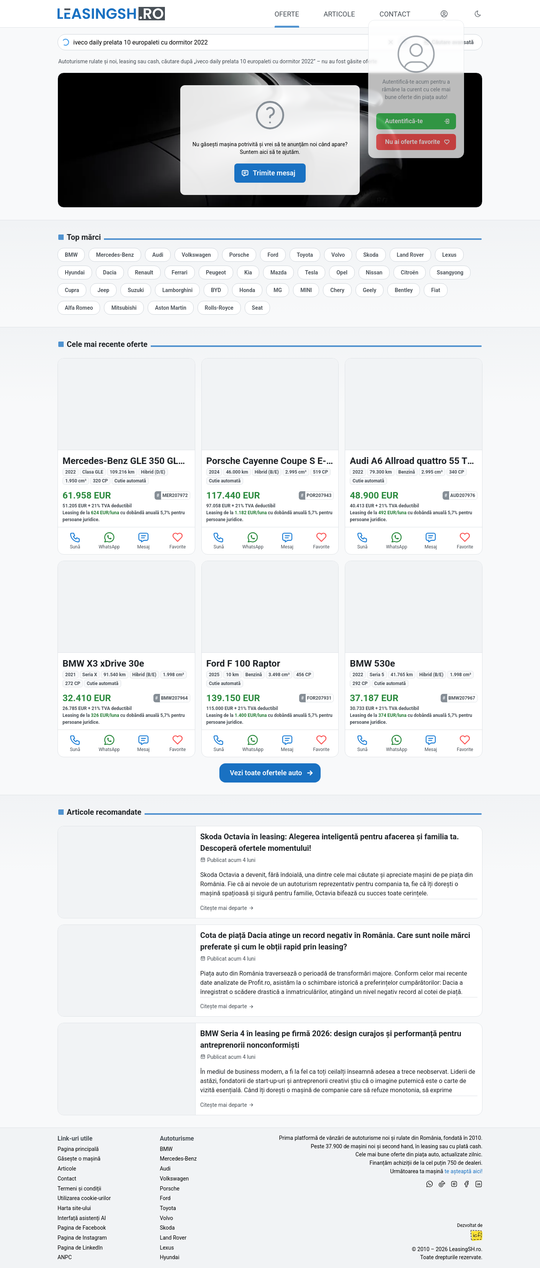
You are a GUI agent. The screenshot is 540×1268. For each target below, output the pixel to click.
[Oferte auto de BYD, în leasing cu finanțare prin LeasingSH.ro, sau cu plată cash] (216, 290)
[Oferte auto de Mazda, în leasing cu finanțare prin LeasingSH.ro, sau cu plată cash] (278, 272)
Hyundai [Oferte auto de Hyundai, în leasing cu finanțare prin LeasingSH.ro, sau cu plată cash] (169, 1257)
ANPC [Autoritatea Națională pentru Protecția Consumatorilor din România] (65, 1257)
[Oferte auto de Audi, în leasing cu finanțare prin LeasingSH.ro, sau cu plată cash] (158, 255)
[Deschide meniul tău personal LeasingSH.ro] (444, 13)
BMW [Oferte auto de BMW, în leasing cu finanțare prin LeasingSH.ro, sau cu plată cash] (166, 1149)
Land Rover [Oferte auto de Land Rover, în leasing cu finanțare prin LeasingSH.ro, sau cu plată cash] (173, 1238)
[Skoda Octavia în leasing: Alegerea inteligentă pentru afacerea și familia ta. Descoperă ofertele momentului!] (270, 872)
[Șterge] (390, 42)
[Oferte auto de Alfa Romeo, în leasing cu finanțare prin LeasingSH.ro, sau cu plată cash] (79, 308)
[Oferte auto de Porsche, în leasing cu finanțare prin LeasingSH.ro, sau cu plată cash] (239, 255)
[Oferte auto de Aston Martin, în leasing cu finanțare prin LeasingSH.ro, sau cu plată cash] (171, 308)
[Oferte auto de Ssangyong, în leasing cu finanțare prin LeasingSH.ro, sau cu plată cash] (450, 272)
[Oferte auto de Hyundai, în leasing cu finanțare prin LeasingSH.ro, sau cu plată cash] (75, 272)
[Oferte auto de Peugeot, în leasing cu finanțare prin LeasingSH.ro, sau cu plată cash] (216, 272)
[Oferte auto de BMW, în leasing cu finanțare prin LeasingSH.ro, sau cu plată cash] (71, 255)
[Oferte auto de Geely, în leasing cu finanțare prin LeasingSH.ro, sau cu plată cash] (370, 290)
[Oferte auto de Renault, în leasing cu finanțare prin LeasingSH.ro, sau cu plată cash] (144, 272)
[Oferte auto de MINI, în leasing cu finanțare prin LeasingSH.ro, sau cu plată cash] (306, 290)
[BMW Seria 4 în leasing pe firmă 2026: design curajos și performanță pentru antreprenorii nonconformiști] (270, 1069)
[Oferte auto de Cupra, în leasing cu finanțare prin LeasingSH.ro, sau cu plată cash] (72, 290)
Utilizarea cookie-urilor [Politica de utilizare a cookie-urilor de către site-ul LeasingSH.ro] (84, 1198)
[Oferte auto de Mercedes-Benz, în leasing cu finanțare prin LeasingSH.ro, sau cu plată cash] (115, 255)
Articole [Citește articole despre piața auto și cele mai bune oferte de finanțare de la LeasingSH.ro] (67, 1169)
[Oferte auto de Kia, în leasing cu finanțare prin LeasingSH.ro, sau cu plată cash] (248, 272)
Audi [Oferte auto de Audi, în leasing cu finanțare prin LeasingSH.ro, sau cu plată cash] (165, 1169)
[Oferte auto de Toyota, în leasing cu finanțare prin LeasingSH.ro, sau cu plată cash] (305, 255)
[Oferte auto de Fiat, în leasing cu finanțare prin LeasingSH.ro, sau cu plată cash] (436, 290)
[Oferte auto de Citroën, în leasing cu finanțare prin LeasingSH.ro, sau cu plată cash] (409, 272)
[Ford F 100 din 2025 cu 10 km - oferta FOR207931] (270, 645)
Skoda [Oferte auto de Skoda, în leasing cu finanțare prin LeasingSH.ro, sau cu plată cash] (167, 1228)
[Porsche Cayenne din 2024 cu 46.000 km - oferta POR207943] (270, 442)
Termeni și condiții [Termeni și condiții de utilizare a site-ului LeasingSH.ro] (79, 1188)
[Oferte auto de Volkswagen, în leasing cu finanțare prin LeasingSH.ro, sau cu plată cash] (196, 255)
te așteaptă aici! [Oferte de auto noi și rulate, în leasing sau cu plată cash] (463, 1171)
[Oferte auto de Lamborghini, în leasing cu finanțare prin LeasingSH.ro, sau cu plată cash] (177, 290)
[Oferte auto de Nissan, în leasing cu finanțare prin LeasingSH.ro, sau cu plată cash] (374, 272)
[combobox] (235, 42)
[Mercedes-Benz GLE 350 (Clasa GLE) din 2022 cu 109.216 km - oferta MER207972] (126, 442)
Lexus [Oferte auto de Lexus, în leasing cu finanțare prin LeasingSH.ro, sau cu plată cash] (167, 1248)
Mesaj (143, 540)
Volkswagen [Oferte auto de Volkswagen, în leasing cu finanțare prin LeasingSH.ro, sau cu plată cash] (174, 1179)
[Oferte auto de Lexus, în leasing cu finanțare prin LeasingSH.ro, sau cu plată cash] (449, 255)
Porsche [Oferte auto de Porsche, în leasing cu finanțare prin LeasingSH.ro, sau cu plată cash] (169, 1188)
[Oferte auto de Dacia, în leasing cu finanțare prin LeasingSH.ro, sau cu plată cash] (110, 272)
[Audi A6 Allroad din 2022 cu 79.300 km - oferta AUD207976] (413, 442)
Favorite (178, 540)
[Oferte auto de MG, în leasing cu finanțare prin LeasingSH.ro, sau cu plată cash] (277, 290)
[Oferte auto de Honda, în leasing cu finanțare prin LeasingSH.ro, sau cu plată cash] (247, 290)
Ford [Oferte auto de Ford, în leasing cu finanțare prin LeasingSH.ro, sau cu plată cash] (165, 1198)
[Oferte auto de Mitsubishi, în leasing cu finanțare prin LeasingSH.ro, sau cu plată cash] (124, 308)
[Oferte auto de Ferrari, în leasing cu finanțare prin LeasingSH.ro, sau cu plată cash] (180, 272)
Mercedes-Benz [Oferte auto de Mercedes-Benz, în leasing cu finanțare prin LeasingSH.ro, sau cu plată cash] (178, 1159)
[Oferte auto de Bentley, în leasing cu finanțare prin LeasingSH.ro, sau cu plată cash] (403, 290)
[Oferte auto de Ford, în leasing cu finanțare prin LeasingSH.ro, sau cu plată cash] (272, 255)
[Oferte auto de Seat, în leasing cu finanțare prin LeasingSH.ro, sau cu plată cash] (257, 308)
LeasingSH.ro (465, 1249)
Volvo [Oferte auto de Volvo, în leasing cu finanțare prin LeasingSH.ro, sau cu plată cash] (166, 1218)
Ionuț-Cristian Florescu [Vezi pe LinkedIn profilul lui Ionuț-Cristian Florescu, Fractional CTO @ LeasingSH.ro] (476, 1235)
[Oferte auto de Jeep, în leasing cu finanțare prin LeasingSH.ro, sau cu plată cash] (103, 290)
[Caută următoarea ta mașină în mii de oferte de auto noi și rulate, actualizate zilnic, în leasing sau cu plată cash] (270, 773)
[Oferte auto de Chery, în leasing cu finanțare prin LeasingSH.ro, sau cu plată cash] (337, 290)
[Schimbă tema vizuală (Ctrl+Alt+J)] (478, 13)
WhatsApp (109, 540)
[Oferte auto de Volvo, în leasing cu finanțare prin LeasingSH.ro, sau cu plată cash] (338, 255)
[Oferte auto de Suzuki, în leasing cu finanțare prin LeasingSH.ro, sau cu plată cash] (135, 290)
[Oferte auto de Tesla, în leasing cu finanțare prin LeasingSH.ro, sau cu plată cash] (311, 272)
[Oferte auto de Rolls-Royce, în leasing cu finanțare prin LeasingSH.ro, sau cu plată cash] (219, 308)
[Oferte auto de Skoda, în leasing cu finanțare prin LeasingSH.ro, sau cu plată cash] (370, 255)
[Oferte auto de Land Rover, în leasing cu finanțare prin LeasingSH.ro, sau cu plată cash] (410, 255)
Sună (75, 540)
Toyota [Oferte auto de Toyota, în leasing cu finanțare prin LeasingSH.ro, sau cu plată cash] (168, 1208)
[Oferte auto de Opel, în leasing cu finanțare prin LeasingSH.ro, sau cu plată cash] (342, 272)
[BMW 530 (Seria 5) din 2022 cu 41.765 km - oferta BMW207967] (413, 645)
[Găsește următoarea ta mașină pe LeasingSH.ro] (111, 13)
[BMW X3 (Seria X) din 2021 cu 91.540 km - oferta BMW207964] (126, 645)
